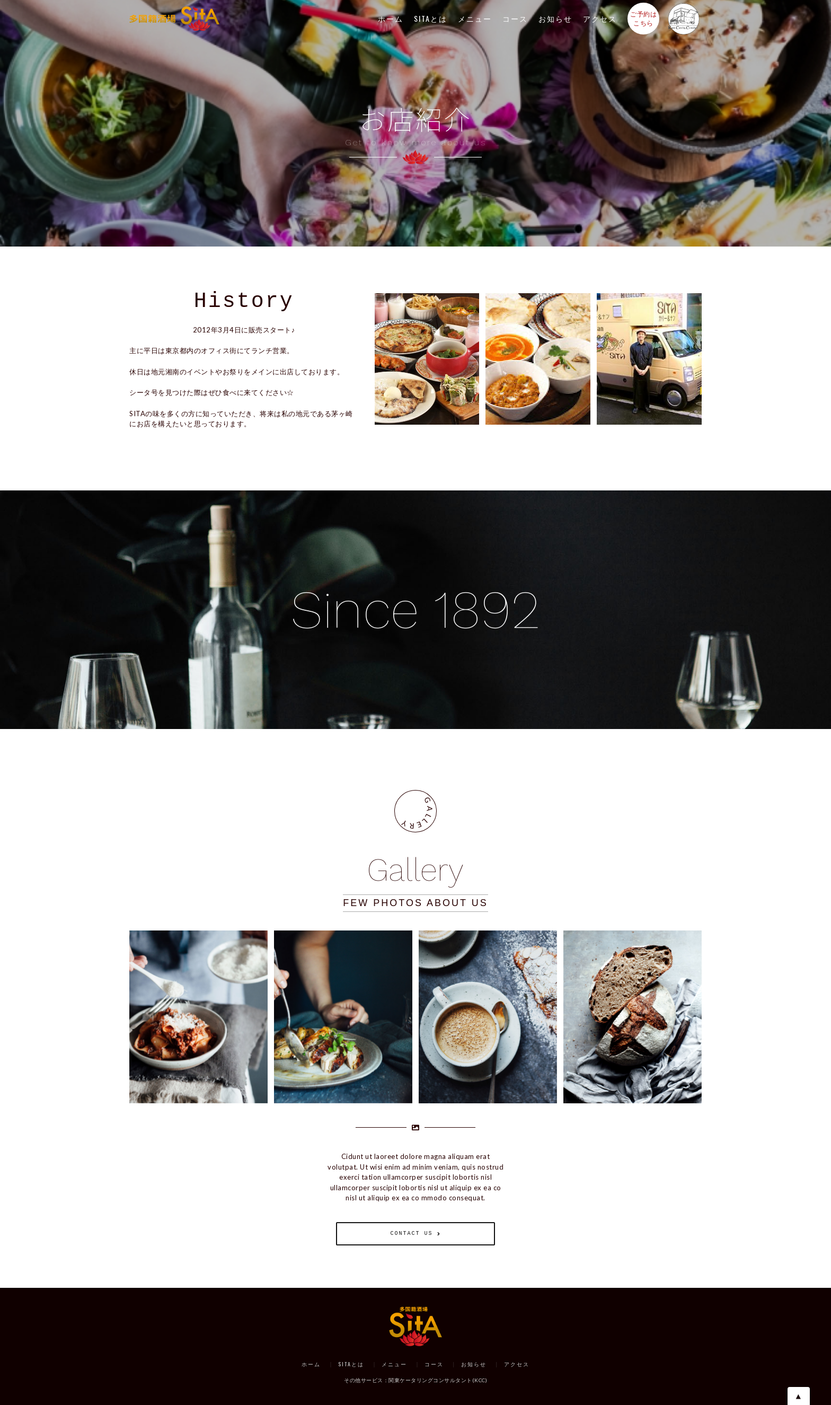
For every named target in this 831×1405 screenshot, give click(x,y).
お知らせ (555, 18)
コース (515, 18)
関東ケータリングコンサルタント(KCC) (437, 1379)
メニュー (475, 18)
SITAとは (430, 18)
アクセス (600, 18)
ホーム (390, 18)
